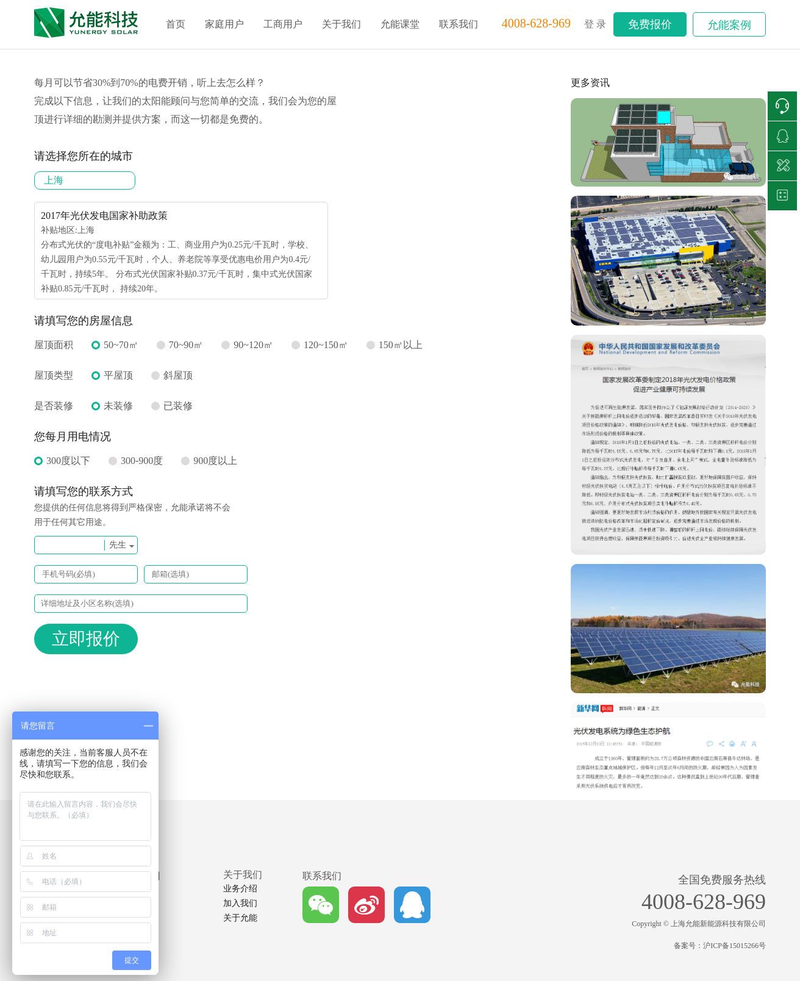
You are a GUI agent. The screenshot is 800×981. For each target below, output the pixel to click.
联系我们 (458, 24)
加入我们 (240, 903)
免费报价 (650, 24)
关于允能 (240, 917)
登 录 (595, 24)
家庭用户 (224, 24)
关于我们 (341, 24)
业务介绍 (240, 888)
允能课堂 (400, 24)
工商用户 (282, 24)
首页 (175, 24)
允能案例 (729, 25)
